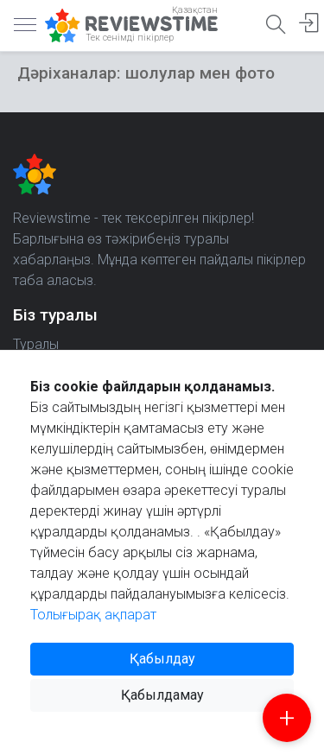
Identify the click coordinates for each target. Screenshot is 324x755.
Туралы (36, 344)
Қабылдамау (162, 695)
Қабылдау (162, 658)
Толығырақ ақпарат (93, 614)
